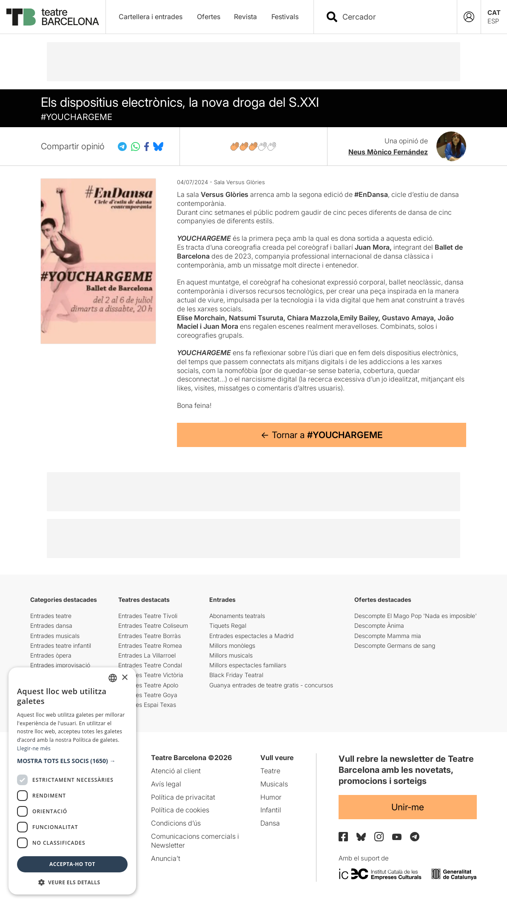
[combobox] (393, 16)
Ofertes (208, 16)
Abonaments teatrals (237, 615)
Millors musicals (231, 655)
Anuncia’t (165, 858)
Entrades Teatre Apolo (148, 685)
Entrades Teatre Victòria (150, 674)
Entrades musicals (55, 635)
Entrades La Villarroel (147, 655)
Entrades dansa (51, 625)
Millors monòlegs (232, 645)
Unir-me (407, 807)
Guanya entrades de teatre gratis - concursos (271, 685)
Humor (271, 797)
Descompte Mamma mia (387, 635)
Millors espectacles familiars (247, 665)
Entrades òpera (50, 655)
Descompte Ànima (379, 625)
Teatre (270, 770)
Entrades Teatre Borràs (149, 635)
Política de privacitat (183, 797)
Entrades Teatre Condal (150, 665)
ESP (493, 21)
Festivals (285, 16)
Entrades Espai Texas (147, 704)
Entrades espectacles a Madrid (251, 635)
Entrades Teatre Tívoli (147, 615)
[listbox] (112, 678)
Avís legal (166, 784)
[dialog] (72, 780)
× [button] (124, 678)
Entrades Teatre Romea (150, 645)
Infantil (270, 810)
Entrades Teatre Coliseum (153, 625)
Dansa (270, 823)
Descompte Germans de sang (394, 645)
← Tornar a (322, 435)
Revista (245, 16)
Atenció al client (176, 770)
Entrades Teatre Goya (147, 694)
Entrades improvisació (60, 665)
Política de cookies (180, 810)
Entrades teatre (50, 615)
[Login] (469, 16)
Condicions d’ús (176, 823)
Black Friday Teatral (236, 674)
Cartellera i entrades (150, 16)
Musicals (274, 784)
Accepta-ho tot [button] (72, 864)
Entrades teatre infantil (60, 645)
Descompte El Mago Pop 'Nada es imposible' (415, 615)
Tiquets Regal (227, 625)
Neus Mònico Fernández (388, 152)
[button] (72, 761)
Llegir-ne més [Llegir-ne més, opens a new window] (34, 748)
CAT (494, 13)
